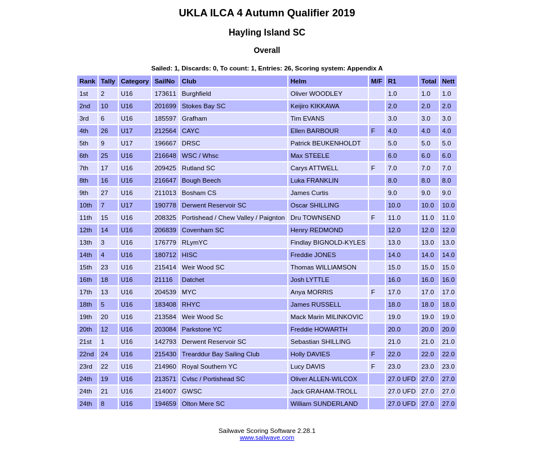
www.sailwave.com (267, 437)
